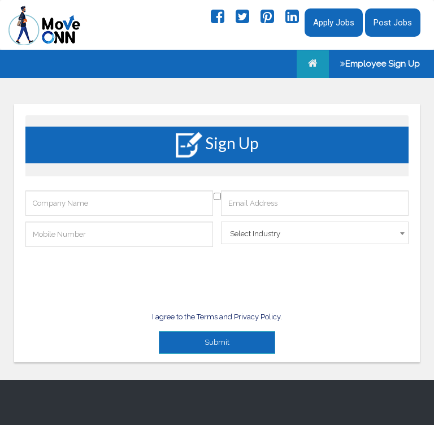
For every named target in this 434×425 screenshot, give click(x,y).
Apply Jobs (333, 23)
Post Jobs (393, 23)
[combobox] (315, 233)
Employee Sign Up (380, 64)
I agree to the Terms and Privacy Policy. (217, 317)
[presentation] (111, 275)
